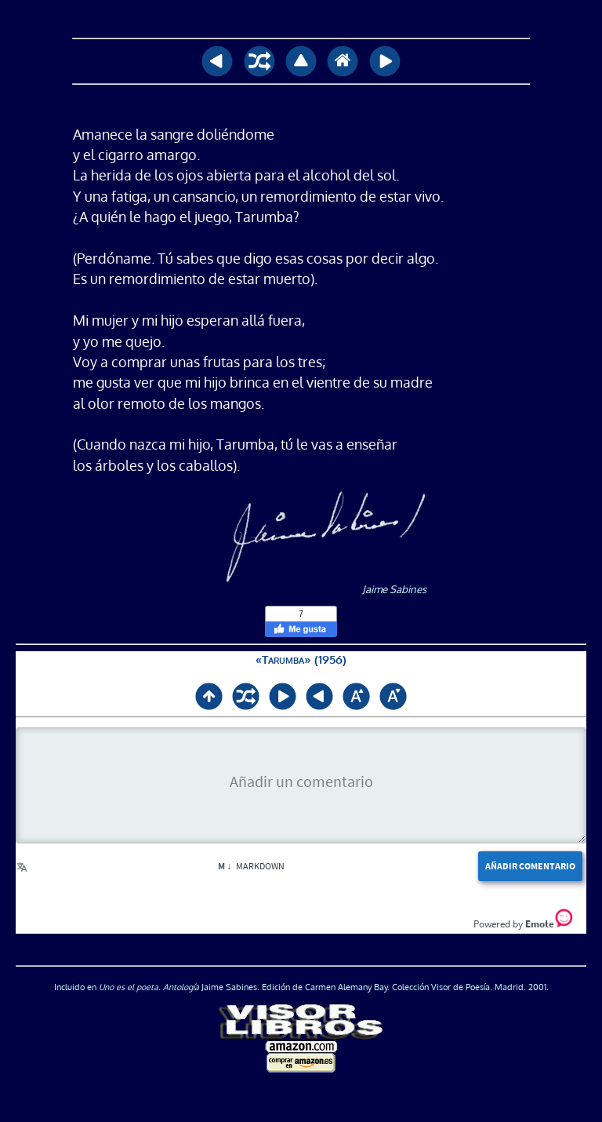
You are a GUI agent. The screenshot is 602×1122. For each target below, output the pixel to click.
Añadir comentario (530, 866)
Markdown (251, 866)
